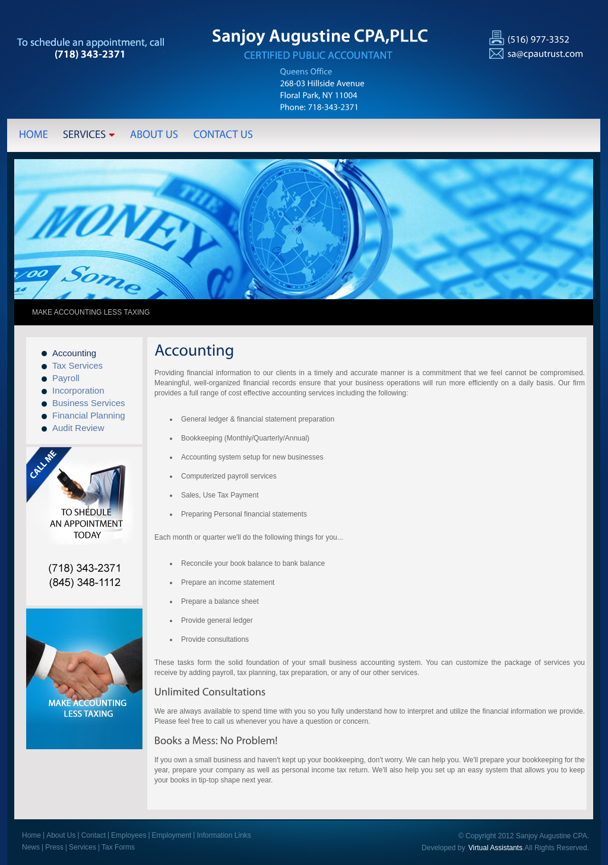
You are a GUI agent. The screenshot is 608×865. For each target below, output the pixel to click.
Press (54, 847)
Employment (172, 835)
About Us (60, 835)
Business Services (88, 403)
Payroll (66, 378)
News (31, 847)
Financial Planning (88, 415)
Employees (128, 835)
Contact (93, 835)
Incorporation (78, 390)
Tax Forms (118, 847)
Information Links (224, 835)
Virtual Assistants (495, 848)
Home (31, 835)
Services (82, 847)
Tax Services (77, 365)
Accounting (74, 353)
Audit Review (78, 428)
